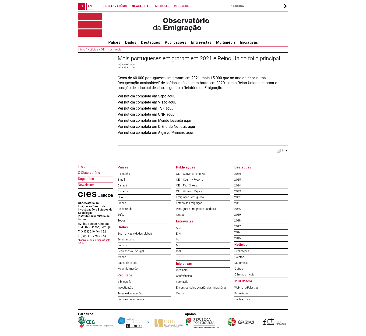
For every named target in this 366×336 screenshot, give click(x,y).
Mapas (122, 257)
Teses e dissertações (130, 293)
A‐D (178, 227)
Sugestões (86, 179)
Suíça (121, 214)
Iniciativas (249, 42)
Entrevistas (201, 42)
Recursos (125, 275)
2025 (237, 179)
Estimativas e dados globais (135, 233)
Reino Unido (125, 209)
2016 (237, 232)
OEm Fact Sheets (186, 185)
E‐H (178, 233)
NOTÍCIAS (162, 6)
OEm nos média (111, 49)
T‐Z (178, 257)
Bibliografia (124, 281)
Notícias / (93, 49)
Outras (180, 214)
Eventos (239, 257)
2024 (237, 185)
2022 (237, 197)
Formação (182, 281)
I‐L (177, 239)
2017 (237, 226)
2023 (237, 191)
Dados (130, 42)
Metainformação (127, 268)
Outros (180, 293)
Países (123, 167)
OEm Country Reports (189, 179)
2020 (237, 209)
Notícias (240, 245)
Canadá (122, 185)
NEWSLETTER (141, 6)
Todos (122, 220)
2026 (237, 173)
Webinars (182, 270)
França (122, 203)
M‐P (178, 245)
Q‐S (178, 251)
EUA (120, 197)
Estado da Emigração (189, 203)
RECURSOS (181, 6)
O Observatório (89, 173)
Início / (82, 49)
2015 (237, 238)
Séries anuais (126, 239)
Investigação (125, 287)
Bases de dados (127, 263)
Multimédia (226, 42)
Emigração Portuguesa (190, 197)
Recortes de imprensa (131, 299)
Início (81, 166)
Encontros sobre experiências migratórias (201, 287)
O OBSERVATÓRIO (114, 6)
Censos (122, 245)
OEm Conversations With (191, 173)
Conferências (184, 276)
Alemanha (124, 173)
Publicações (176, 42)
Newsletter (86, 185)
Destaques (150, 42)
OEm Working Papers (189, 191)
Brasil (121, 179)
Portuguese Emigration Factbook (196, 209)
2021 (237, 203)
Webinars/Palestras (246, 287)
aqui (170, 96)
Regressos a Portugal (131, 251)
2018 (237, 220)
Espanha (123, 191)
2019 (237, 214)
